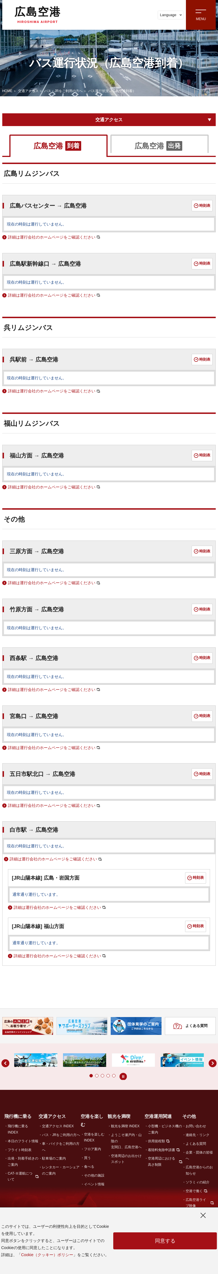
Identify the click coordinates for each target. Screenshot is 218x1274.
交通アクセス (28, 91)
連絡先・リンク (197, 1135)
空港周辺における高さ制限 (161, 1161)
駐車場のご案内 (54, 1158)
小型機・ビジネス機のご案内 (165, 1129)
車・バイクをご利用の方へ (60, 1147)
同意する (165, 1241)
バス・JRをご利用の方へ (63, 91)
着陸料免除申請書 (161, 1150)
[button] (79, 1075)
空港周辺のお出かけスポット (126, 1159)
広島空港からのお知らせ (199, 1170)
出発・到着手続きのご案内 (23, 1161)
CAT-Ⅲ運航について (20, 1176)
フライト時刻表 (20, 1150)
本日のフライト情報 (23, 1141)
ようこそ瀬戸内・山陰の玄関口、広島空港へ (126, 1141)
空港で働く (194, 1191)
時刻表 (202, 205)
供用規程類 (156, 1141)
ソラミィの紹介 (197, 1182)
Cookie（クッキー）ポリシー (47, 1254)
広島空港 (37, 15)
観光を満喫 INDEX (125, 1126)
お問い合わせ (196, 1126)
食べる (89, 1167)
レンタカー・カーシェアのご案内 (60, 1170)
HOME (7, 91)
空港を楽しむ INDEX (94, 1137)
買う (87, 1158)
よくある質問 (190, 1026)
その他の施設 (94, 1175)
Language (171, 15)
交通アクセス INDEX (58, 1126)
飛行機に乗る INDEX (18, 1129)
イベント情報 (94, 1184)
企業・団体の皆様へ (199, 1155)
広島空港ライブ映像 (196, 1203)
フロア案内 (92, 1149)
